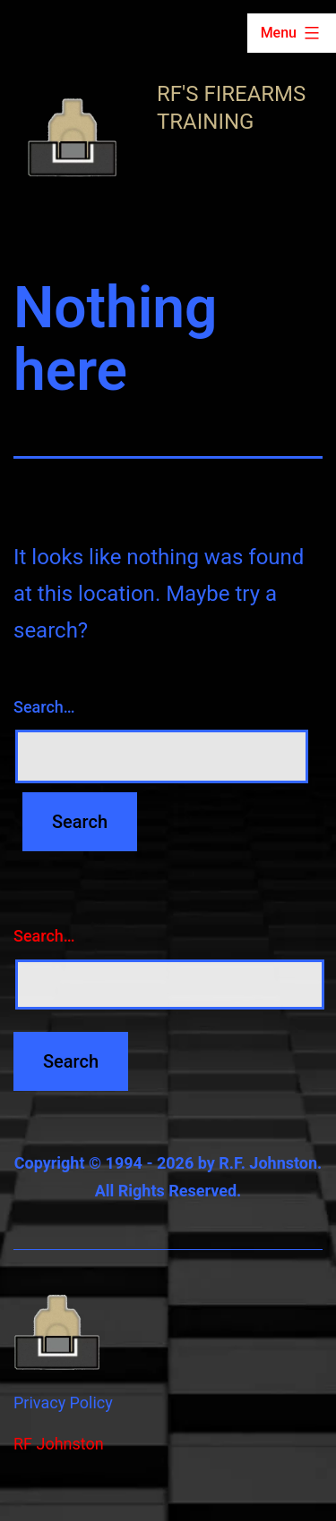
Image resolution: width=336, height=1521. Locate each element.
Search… (44, 706)
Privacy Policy (63, 1402)
